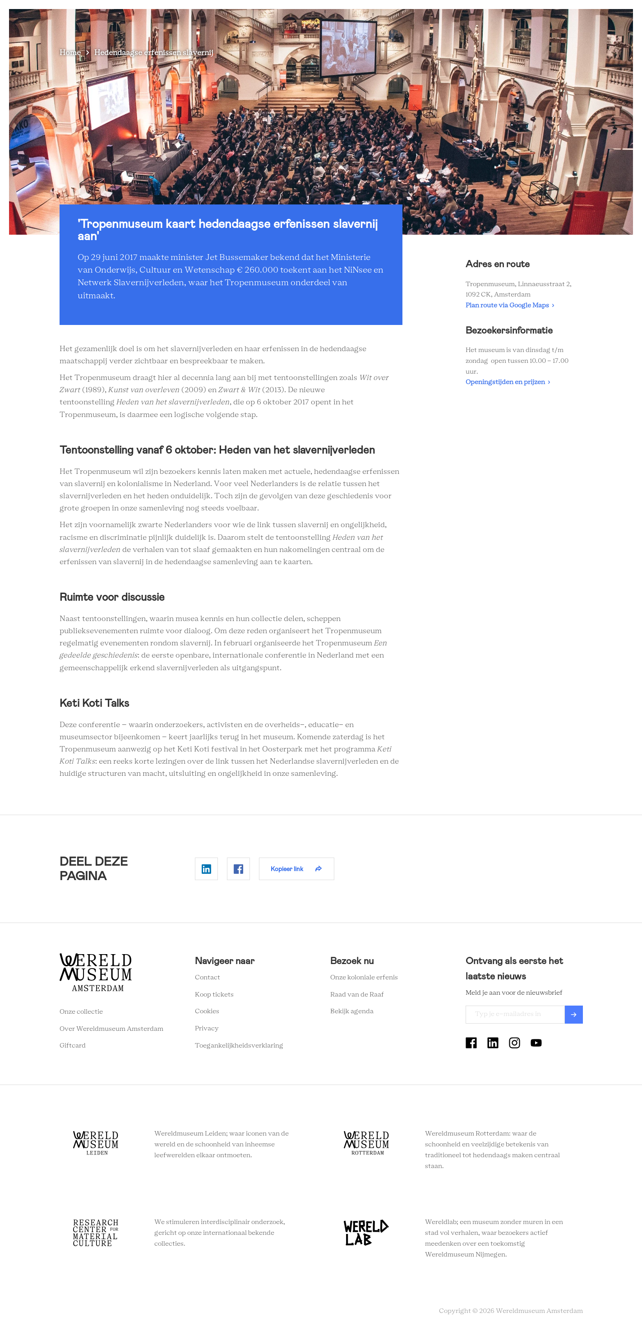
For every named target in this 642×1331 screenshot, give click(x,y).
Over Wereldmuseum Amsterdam (111, 1029)
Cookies (207, 1011)
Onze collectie (81, 1012)
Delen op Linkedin (206, 869)
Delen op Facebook (238, 869)
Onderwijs (477, 22)
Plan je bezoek (362, 22)
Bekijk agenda (352, 1011)
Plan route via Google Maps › (510, 305)
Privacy (207, 1028)
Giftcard (73, 1046)
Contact (207, 977)
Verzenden (574, 1015)
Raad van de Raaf (357, 995)
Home (70, 52)
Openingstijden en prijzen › (508, 382)
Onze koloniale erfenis (364, 977)
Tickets (519, 22)
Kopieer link (287, 869)
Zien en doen (305, 22)
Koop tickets (214, 995)
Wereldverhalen (422, 22)
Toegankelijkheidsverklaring (239, 1046)
